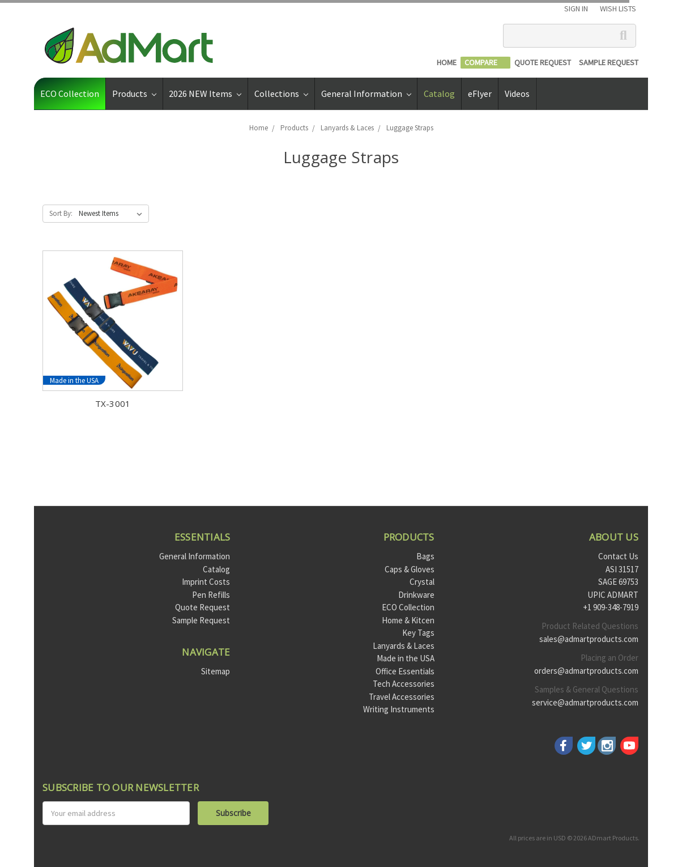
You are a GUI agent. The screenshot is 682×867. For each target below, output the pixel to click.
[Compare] (485, 63)
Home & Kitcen (408, 620)
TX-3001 (113, 403)
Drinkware (416, 594)
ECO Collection (69, 93)
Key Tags (418, 632)
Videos (517, 93)
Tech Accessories (403, 683)
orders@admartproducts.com (586, 670)
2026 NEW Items (205, 93)
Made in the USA (405, 658)
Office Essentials (405, 671)
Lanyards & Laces (403, 645)
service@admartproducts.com (585, 702)
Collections (281, 93)
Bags (425, 556)
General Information (366, 93)
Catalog (439, 93)
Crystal (422, 581)
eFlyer (480, 93)
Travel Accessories (401, 696)
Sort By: (61, 213)
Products (134, 93)
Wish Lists (618, 8)
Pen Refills (211, 594)
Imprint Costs (206, 581)
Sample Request (201, 620)
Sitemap (215, 671)
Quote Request (202, 607)
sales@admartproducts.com (588, 639)
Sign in (576, 8)
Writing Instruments (398, 709)
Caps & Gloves (409, 569)
